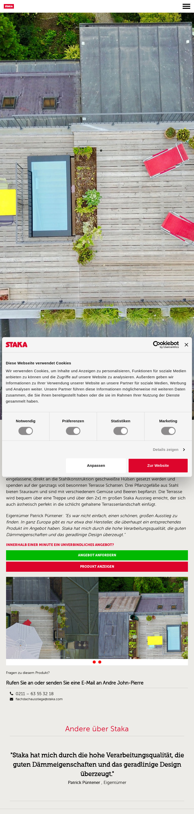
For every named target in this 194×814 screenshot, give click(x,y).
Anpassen (96, 465)
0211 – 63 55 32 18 (32, 693)
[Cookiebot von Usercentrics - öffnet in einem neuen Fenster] (157, 344)
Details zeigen (165, 449)
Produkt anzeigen (97, 566)
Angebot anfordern (97, 555)
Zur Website (158, 465)
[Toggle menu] (186, 6)
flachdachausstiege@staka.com (36, 699)
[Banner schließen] (186, 344)
